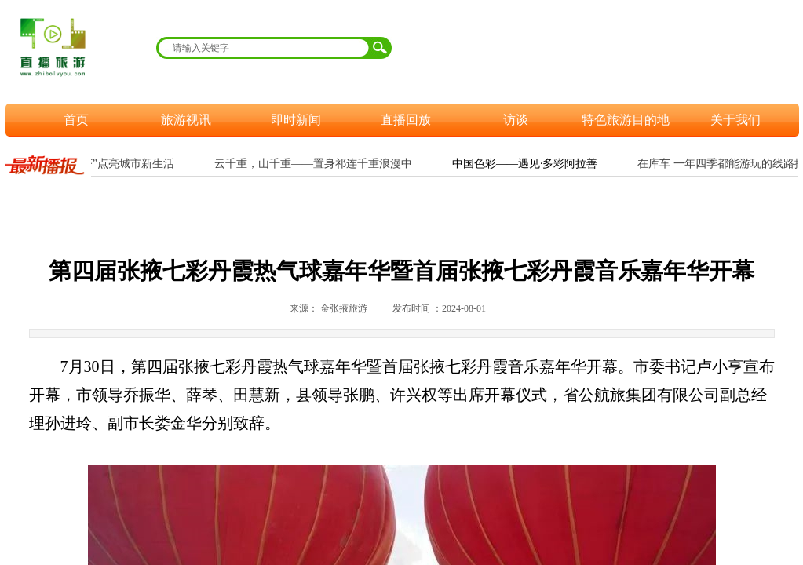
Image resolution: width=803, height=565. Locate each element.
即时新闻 (296, 119)
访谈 (515, 119)
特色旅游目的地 (626, 119)
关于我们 (735, 119)
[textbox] (264, 48)
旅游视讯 (186, 119)
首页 (76, 119)
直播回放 (406, 119)
